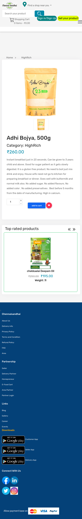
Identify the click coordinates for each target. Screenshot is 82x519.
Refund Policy (8, 342)
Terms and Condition (11, 337)
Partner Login (8, 395)
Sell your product (68, 18)
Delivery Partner (9, 374)
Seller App (18, 450)
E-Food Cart (7, 384)
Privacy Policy (8, 331)
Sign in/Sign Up (47, 18)
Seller (4, 368)
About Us (6, 321)
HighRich (26, 57)
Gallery (5, 416)
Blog (4, 410)
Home (9, 57)
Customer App (20, 440)
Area (4, 353)
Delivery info (7, 326)
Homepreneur (8, 379)
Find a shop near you (38, 5)
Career (5, 421)
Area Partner (7, 390)
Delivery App (19, 460)
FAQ (4, 348)
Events (5, 427)
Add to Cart (37, 205)
